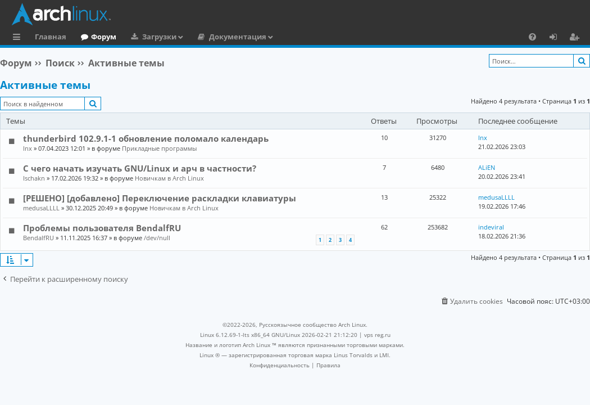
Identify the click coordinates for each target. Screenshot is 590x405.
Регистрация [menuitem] (576, 38)
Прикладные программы (159, 148)
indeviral (491, 227)
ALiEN (486, 167)
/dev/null (157, 237)
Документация (237, 37)
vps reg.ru (377, 335)
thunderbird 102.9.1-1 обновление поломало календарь (146, 138)
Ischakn (34, 178)
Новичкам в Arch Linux (169, 178)
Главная (50, 37)
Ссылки (18, 38)
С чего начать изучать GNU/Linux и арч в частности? (139, 168)
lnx (27, 148)
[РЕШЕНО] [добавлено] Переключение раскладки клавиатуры (159, 198)
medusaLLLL (41, 208)
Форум (103, 37)
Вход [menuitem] (557, 38)
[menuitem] (532, 36)
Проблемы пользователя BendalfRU (102, 227)
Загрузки (159, 37)
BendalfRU (38, 237)
